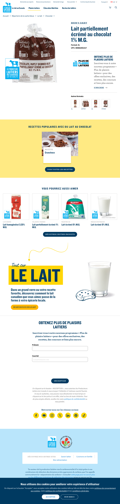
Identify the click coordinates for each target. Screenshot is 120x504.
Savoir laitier (66, 456)
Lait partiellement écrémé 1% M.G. (45, 225)
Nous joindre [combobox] (71, 2)
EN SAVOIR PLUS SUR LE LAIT (24, 307)
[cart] (110, 8)
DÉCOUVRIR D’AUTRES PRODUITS (60, 234)
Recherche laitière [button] (77, 8)
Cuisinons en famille (84, 456)
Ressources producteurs (43, 2)
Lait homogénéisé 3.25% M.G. (14, 225)
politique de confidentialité (74, 399)
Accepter (50, 497)
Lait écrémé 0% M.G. (71, 224)
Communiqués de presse (87, 2)
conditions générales (80, 491)
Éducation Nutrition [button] (57, 8)
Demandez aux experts (26, 2)
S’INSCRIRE (100, 87)
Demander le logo (58, 2)
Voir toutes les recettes (60, 169)
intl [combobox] (114, 2)
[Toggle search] (116, 8)
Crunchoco (50, 152)
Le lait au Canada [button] (23, 8)
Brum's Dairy (79, 23)
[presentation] (60, 370)
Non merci (69, 497)
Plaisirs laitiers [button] (39, 8)
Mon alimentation (60, 460)
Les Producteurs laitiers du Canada (7, 7)
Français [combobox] (103, 2)
